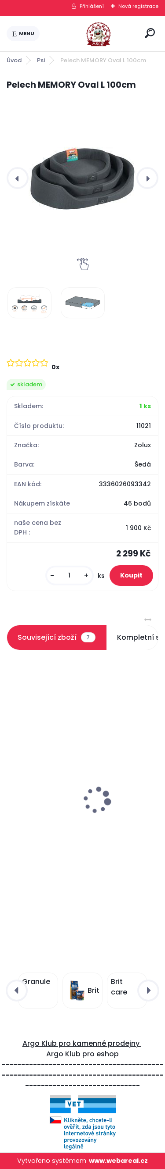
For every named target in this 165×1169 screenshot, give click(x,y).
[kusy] (69, 575)
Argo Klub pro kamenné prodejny (81, 1043)
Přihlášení (92, 6)
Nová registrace (138, 6)
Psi (41, 60)
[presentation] (18, 178)
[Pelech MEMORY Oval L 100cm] (82, 178)
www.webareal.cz (118, 1160)
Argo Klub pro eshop (82, 1054)
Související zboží (56, 637)
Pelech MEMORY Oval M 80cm (60, 819)
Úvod (14, 60)
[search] (149, 33)
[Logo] (90, 33)
